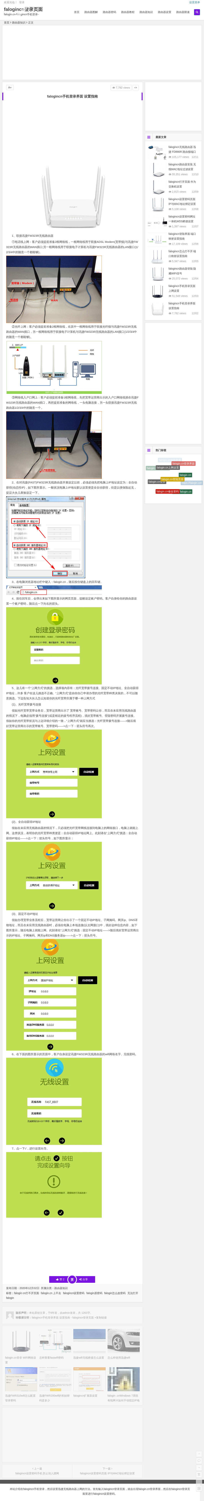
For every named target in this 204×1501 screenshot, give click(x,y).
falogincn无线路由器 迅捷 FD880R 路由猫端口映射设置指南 (182, 151)
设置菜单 (194, 2)
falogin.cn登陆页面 (173, 482)
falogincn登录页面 (23, 9)
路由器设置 (164, 12)
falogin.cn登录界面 (183, 464)
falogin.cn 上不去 (51, 1293)
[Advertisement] (102, 53)
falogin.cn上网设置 (168, 470)
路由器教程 (128, 12)
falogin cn (185, 477)
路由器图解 (91, 12)
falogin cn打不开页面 (26, 1293)
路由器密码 (109, 12)
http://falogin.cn (182, 493)
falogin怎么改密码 (115, 1293)
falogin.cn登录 (157, 483)
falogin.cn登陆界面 (170, 460)
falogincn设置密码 (73, 1293)
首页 (76, 12)
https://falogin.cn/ (192, 483)
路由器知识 (146, 12)
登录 (21, 2)
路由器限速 (183, 12)
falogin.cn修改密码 (168, 493)
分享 (83, 1279)
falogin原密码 (94, 1293)
